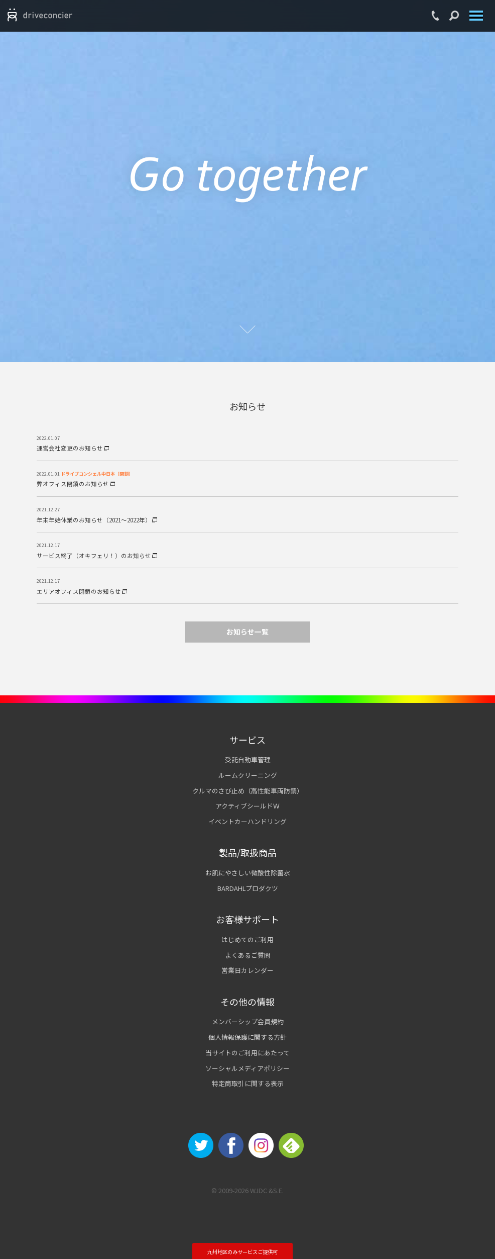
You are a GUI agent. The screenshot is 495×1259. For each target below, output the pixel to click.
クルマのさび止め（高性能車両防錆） (247, 790)
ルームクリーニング (247, 775)
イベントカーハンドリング (247, 821)
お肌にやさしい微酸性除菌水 (247, 872)
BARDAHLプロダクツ (247, 888)
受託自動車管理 (248, 759)
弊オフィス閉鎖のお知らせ (76, 484)
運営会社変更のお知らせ (73, 448)
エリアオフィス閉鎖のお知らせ (82, 591)
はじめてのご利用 (247, 939)
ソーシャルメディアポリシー (247, 1068)
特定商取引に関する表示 (248, 1083)
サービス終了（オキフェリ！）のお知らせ (97, 556)
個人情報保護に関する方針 (247, 1037)
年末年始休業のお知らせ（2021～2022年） (97, 520)
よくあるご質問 (248, 955)
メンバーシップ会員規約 (248, 1021)
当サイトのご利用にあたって (247, 1052)
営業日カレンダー (247, 970)
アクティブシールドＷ (247, 806)
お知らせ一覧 (247, 631)
